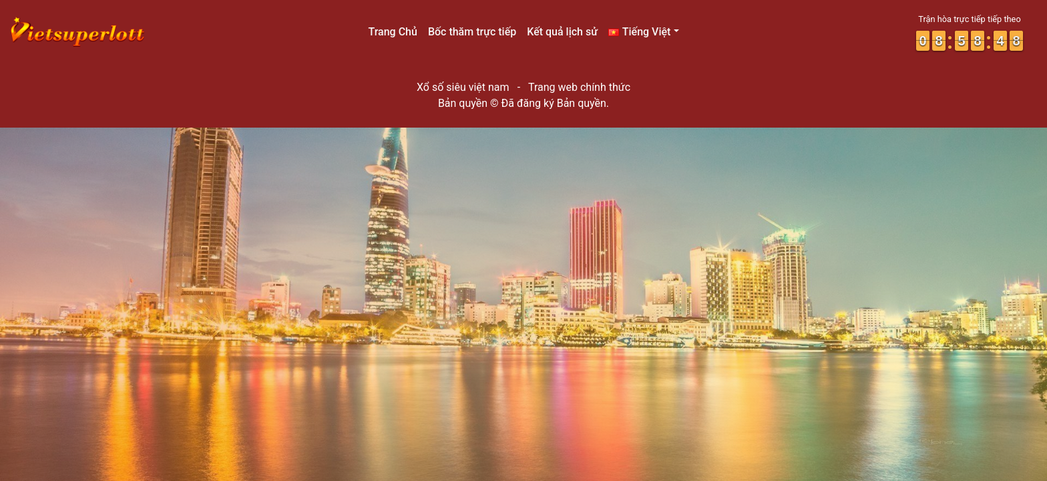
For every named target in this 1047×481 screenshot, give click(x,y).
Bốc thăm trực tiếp (472, 31)
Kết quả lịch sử (562, 31)
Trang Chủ (392, 31)
